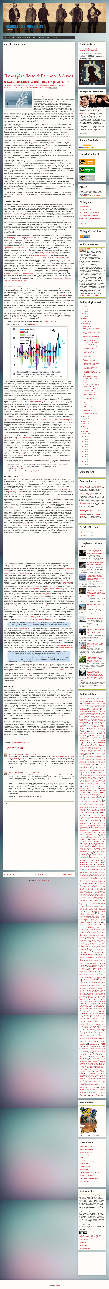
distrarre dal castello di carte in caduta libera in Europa (19, 214)
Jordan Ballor (93, 898)
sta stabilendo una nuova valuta (61, 645)
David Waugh (87, 786)
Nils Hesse (97, 977)
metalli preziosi (16, 87)
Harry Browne (97, 851)
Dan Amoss (85, 774)
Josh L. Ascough (92, 902)
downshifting (84, 797)
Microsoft (95, 963)
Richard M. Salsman (98, 1010)
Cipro (80, 766)
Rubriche (19, 37)
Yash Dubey (102, 1092)
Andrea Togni (95, 713)
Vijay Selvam (88, 1080)
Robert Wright (99, 1020)
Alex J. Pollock (86, 705)
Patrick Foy (100, 984)
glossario (97, 837)
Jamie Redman (95, 875)
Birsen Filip (102, 733)
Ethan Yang (94, 810)
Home (5, 37)
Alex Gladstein (101, 703)
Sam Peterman (90, 1029)
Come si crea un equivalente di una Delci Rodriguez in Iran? (95, 617)
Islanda (81, 866)
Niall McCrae (86, 973)
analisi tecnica (90, 711)
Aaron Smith (100, 698)
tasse (92, 1056)
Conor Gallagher (94, 770)
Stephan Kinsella (100, 1046)
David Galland (101, 780)
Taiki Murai (82, 1056)
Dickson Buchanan (92, 790)
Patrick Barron (85, 984)
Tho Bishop (82, 1061)
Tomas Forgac (100, 1067)
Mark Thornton (92, 943)
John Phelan (88, 892)
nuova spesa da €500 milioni (45, 567)
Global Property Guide (85, 1163)
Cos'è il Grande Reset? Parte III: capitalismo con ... (91, 363)
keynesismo (90, 913)
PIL (101, 999)
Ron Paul (82, 1023)
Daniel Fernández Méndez (88, 775)
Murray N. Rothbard (85, 969)
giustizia (96, 836)
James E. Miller (93, 872)
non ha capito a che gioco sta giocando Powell (20, 237)
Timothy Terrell (99, 1066)
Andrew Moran (83, 716)
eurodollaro (35, 85)
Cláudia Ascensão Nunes (99, 766)
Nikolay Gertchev (89, 977)
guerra (92, 846)
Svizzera (99, 1054)
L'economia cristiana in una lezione (89, 215)
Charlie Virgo (90, 756)
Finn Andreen (101, 815)
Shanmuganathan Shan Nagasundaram (88, 1037)
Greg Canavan (95, 843)
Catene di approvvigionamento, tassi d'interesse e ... (92, 329)
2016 (83, 449)
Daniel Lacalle (94, 778)
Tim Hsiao (81, 1066)
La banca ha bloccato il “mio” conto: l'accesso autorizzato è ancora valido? (95, 644)
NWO (22, 87)
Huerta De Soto (97, 856)
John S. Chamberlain (89, 894)
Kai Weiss (82, 906)
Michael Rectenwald (96, 962)
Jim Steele (100, 885)
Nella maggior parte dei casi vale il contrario (45, 149)
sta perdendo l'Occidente (34, 616)
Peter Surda (82, 996)
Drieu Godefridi (93, 797)
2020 (83, 439)
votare (99, 1083)
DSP (80, 799)
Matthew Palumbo (99, 949)
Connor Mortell (100, 769)
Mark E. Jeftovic (83, 941)
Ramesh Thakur (94, 1005)
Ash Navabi (100, 725)
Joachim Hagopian (93, 886)
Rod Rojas (90, 1021)
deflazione (95, 786)
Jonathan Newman (83, 898)
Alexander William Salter (92, 706)
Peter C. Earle (82, 993)
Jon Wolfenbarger (98, 897)
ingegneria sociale (85, 864)
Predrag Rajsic (83, 1001)
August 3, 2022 (34, 324)
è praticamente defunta (66, 582)
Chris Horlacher (97, 758)
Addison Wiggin (94, 700)
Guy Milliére (85, 849)
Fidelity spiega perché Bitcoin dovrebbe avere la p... (91, 351)
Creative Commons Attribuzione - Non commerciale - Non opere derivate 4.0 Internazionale (90, 1238)
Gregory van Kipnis (100, 845)
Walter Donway (91, 1084)
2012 (83, 459)
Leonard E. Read (84, 922)
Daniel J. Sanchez (98, 777)
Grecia (85, 843)
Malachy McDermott (98, 935)
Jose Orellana (82, 900)
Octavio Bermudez (86, 981)
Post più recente (9, 874)
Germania (101, 832)
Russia (93, 1026)
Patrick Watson (93, 985)
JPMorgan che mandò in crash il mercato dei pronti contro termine (46, 401)
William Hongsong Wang (92, 1089)
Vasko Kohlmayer (99, 1075)
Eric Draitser (87, 807)
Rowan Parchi (90, 1024)
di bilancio (32, 413)
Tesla (101, 1060)
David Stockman (99, 785)
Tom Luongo (89, 1067)
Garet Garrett (91, 825)
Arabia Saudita (83, 722)
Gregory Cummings (89, 845)
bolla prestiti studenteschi (97, 742)
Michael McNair (84, 959)
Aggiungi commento (10, 803)
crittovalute (102, 772)
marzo (85, 428)
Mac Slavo (91, 934)
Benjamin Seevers (101, 728)
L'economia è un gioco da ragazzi (89, 212)
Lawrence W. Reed (91, 920)
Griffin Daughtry (84, 846)
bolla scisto (85, 744)
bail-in (96, 726)
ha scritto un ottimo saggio (66, 647)
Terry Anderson (94, 1060)
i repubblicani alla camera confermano (90, 494)
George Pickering (83, 830)
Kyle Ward (84, 917)
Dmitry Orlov (87, 794)
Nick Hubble (91, 974)
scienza (99, 1031)
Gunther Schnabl (100, 848)
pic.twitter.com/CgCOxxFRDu (50, 321)
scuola (81, 1034)
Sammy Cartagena (100, 1029)
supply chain (97, 1053)
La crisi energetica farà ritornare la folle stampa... (92, 333)
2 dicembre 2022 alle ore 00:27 (31, 754)
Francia (84, 817)
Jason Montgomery (83, 878)
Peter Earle (91, 993)
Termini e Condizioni (85, 1248)
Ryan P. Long (90, 1027)
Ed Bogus (81, 803)
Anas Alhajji (86, 713)
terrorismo (82, 1060)
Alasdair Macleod (99, 701)
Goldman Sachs (53, 85)
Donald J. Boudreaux (97, 794)
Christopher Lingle (99, 761)
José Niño (100, 898)
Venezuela (82, 1076)
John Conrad (90, 889)
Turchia (89, 1071)
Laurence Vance (94, 919)
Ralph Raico (85, 1005)
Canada (89, 753)
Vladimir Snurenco (90, 1083)
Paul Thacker (91, 988)
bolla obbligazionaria (18, 85)
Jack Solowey (100, 868)
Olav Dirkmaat (96, 981)
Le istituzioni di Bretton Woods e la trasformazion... (91, 355)
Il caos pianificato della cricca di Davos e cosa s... (92, 389)
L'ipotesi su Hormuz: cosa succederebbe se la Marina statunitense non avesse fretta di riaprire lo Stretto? (95, 577)
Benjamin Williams (86, 730)
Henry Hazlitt (85, 854)
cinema (100, 764)
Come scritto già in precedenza (12, 289)
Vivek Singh (97, 1081)
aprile (85, 426)
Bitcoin (10, 85)
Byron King (100, 751)
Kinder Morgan (90, 914)
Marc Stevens (92, 937)
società (93, 1042)
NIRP (103, 977)
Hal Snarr (92, 849)
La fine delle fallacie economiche (88, 224)
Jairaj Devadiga (89, 871)
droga (100, 797)
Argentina (94, 722)
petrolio (26, 87)
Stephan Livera (84, 1048)
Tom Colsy (81, 1067)
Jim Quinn (93, 885)
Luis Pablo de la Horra (99, 932)
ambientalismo (83, 709)
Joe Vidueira (97, 888)
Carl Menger (97, 753)
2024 (83, 311)
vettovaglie (93, 1076)
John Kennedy (99, 889)
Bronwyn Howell (97, 750)
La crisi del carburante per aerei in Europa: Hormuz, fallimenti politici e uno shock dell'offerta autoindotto (96, 632)
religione (99, 1006)
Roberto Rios (82, 1021)
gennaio (85, 433)
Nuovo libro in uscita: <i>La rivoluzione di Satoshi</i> (89, 50)
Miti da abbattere (27, 37)
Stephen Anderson (94, 1048)
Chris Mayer (89, 759)
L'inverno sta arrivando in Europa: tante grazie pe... (90, 377)
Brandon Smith (91, 745)
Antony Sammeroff (98, 720)
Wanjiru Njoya (100, 1084)
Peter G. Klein (99, 993)
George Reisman (94, 830)
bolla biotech (94, 737)
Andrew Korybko (99, 714)
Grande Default (99, 841)
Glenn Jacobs (89, 837)
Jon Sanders (89, 897)
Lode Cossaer (101, 927)
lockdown (90, 928)
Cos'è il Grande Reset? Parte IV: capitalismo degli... (91, 343)
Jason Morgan (93, 878)
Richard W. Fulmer (93, 1011)
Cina (30, 85)
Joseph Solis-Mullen (93, 900)
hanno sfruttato (46, 593)
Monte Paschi (97, 968)
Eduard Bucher (83, 804)
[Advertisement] (39, 61)
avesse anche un (19, 454)
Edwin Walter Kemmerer (96, 804)
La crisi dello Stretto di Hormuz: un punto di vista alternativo (96, 563)
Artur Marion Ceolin (90, 725)
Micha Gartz (100, 954)
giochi (89, 836)
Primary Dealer (83, 1169)
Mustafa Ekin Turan (98, 969)
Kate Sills (97, 909)
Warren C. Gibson (83, 1086)
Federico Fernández (90, 814)
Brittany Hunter (86, 750)
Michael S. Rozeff (84, 963)
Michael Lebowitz (90, 957)
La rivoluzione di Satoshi (86, 209)
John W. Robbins (96, 895)
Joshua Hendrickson (92, 903)
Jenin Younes (84, 885)
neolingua (102, 971)
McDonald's (82, 951)
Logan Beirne (84, 929)
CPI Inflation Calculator (86, 1152)
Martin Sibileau (85, 946)
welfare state (90, 1087)
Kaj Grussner (90, 906)
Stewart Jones (96, 1051)
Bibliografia (41, 37)
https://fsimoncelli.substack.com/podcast (91, 195)
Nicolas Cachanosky (84, 976)
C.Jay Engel (82, 753)
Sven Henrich (83, 1054)
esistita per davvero (85, 113)
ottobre (85, 323)
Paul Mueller (82, 988)
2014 (83, 454)
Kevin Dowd (97, 911)
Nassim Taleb (82, 971)
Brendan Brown (84, 747)
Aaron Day (82, 698)
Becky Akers (92, 728)
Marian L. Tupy (82, 940)
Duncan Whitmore (89, 799)
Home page (39, 874)
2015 (83, 452)
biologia (93, 733)
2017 (83, 447)
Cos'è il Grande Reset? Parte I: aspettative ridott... (92, 405)
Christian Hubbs (89, 761)
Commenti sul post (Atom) (42, 880)
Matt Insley (100, 948)
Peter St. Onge (99, 994)
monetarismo (83, 968)
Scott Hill (90, 1032)
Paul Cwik (88, 987)
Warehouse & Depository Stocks (88, 1178)
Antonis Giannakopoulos (97, 719)
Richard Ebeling (85, 1010)
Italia (60, 85)
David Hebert (95, 781)
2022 (83, 316)
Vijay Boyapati (92, 1078)
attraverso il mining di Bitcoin (44, 605)
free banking (98, 822)
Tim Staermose (90, 1066)
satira (92, 1031)
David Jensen (90, 783)
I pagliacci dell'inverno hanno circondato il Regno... (91, 359)
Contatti (56, 37)
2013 (83, 457)
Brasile (100, 745)
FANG (81, 814)
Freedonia (82, 823)
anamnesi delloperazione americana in (90, 509)
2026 (83, 306)
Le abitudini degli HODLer (90, 413)
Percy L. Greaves (98, 991)
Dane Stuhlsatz (93, 774)
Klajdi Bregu (100, 914)
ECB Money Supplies (85, 1155)
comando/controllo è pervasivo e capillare (15, 247)
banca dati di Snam (24, 573)
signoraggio (98, 1038)
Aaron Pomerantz (91, 698)
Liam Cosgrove (88, 924)
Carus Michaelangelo (92, 755)
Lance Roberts (93, 917)
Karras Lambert (89, 909)
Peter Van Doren (92, 996)
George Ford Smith (98, 829)
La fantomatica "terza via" (47, 252)
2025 (83, 309)
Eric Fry (95, 807)
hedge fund (88, 853)
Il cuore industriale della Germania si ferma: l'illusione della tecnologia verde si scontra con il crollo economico (95, 659)
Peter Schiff (90, 994)
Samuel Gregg (84, 1031)
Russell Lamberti (83, 1026)
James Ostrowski (99, 874)
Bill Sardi (91, 732)
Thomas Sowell (87, 1064)
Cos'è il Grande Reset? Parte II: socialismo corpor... (92, 385)
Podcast (35, 37)
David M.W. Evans (84, 785)
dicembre (86, 318)
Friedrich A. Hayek (97, 823)
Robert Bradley (89, 1015)
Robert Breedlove (100, 1015)
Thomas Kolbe (92, 1063)
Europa (40, 85)
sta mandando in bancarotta (59, 595)
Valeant (81, 1075)
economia (93, 801)
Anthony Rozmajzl (99, 717)
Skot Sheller (85, 1041)
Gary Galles (84, 827)
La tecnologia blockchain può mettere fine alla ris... (91, 393)
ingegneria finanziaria (88, 862)
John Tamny (100, 894)
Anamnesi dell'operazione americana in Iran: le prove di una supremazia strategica (95, 552)
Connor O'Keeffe (83, 770)
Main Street (83, 935)
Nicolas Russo (96, 976)
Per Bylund (88, 991)
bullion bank (89, 751)
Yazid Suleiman (85, 1094)
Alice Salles (84, 708)
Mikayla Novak (91, 965)
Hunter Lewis (92, 857)
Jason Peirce (102, 878)
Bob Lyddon (95, 735)
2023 (83, 314)
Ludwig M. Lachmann (91, 931)
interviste (99, 864)
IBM (99, 857)
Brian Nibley (96, 748)
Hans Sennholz (99, 849)
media (89, 951)
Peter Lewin (82, 994)
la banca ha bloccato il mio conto (90, 487)
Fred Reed (89, 822)
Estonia (81, 810)
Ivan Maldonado (98, 866)
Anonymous (82, 509)
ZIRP (84, 1095)
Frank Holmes (94, 819)
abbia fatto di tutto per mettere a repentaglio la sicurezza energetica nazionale (42, 588)
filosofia (83, 815)
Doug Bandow (82, 796)
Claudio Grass (85, 767)
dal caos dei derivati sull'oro (11, 439)
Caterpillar (102, 755)
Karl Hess (92, 908)
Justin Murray (99, 905)
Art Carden (88, 723)
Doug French (91, 796)
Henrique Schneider (100, 853)
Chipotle (98, 756)
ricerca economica (85, 1008)
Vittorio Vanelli (88, 1081)
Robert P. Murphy (91, 1018)
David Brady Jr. (92, 780)
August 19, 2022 (34, 471)
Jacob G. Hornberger (92, 869)
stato (102, 1044)
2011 (83, 462)
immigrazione (89, 859)
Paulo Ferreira (82, 990)
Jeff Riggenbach (101, 881)
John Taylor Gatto (84, 895)
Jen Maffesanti (101, 883)
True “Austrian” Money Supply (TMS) (90, 1172)
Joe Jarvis (88, 888)
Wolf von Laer (100, 1091)
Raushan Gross (90, 1006)
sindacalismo (101, 1040)
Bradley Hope (95, 744)
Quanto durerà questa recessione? (89, 401)
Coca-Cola (100, 767)
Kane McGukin (99, 906)
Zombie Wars (45, 87)
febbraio (85, 431)
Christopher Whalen (84, 764)
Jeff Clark (86, 881)
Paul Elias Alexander (98, 987)
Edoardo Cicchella (90, 803)
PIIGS (93, 999)
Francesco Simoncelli (14, 754)
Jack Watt (81, 869)
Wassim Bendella (95, 1086)
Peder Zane (91, 990)
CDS (83, 756)
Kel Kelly (89, 911)
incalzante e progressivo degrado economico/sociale (55, 257)
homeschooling (83, 856)
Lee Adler (100, 920)
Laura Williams (84, 919)
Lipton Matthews (92, 926)
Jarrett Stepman (90, 877)
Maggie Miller (100, 934)
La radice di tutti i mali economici (88, 221)
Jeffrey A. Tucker (87, 883)
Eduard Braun (100, 803)
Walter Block (82, 1084)
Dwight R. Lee (98, 799)
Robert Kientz (95, 1016)
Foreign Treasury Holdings (87, 1160)
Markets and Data (84, 1166)
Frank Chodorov (94, 817)
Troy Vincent (82, 1071)
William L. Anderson (89, 1091)
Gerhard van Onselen (90, 832)
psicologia (87, 1003)
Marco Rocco (90, 938)
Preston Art (91, 1001)
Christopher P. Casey (84, 762)
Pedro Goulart (100, 990)
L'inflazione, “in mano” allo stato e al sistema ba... (92, 347)
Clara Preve (88, 766)
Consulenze (49, 37)
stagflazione (93, 1044)
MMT (80, 966)
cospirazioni (89, 772)
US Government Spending (87, 1175)
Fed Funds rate (83, 1158)
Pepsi (80, 991)
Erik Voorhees (100, 809)
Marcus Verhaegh (99, 938)
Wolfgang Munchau (83, 1092)
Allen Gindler (100, 708)
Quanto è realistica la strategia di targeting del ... (91, 409)
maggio (85, 423)
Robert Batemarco (95, 1013)
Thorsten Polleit (97, 1064)
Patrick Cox (93, 984)
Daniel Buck (102, 774)
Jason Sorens (84, 880)
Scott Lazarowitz (99, 1032)
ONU (87, 982)
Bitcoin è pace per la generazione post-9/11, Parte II (92, 372)
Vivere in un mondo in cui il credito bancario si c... (90, 367)
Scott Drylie (82, 1032)
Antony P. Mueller (84, 720)
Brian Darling (89, 748)
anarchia (102, 711)
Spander (81, 486)
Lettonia (81, 924)
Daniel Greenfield (101, 775)
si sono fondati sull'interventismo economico (38, 255)
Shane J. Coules (96, 1035)
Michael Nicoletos (89, 960)
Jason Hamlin (99, 877)
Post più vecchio (68, 874)
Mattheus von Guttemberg (85, 949)
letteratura (96, 922)
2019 (83, 442)
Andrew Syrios (95, 716)
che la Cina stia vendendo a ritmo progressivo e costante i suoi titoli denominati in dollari (36, 524)
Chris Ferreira (88, 758)
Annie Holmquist (89, 717)
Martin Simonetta (96, 946)
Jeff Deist (93, 881)
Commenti (84, 535)
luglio (84, 418)
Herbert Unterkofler (98, 854)
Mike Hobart (100, 965)
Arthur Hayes (97, 723)
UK (82, 1073)
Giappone (89, 834)
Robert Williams (90, 1020)
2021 (83, 437)
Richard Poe (82, 1011)
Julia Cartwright (90, 905)
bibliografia (97, 730)
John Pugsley (97, 892)
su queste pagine (62, 489)
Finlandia (93, 815)
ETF (86, 810)
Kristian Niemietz (83, 916)
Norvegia (85, 979)
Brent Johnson (96, 747)
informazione (96, 860)
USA (40, 87)
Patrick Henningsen (83, 985)
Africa (86, 701)
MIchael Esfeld (95, 956)
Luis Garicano (89, 932)
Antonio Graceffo (83, 719)
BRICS (26, 85)
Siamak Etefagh (89, 1038)
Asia (80, 726)
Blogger (58, 1285)
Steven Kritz (88, 1051)
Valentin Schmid (89, 1075)
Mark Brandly (100, 940)
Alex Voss (95, 705)
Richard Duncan (101, 1008)
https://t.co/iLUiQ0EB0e (18, 468)
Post (83, 532)
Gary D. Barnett (101, 825)
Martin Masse (102, 945)
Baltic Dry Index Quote (85, 1146)
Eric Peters (83, 809)
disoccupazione (99, 792)
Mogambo (89, 966)
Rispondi (10, 767)
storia (88, 1053)
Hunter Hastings (83, 857)
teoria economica (33, 87)
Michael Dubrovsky (84, 956)
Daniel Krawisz (83, 778)
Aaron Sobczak (83, 700)
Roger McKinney (99, 1021)
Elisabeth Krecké (83, 806)
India (99, 859)
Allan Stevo (92, 708)
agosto (85, 416)
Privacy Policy (83, 1242)
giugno (85, 421)
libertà (96, 924)
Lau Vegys (102, 917)
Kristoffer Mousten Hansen (97, 916)
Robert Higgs (85, 1016)
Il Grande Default (84, 206)
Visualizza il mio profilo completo (88, 295)
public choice (96, 1003)
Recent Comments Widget (100, 520)
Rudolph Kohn (99, 1024)
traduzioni (83, 1069)
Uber (103, 1071)
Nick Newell (100, 974)
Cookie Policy (83, 1245)
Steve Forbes (97, 1050)
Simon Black (92, 1040)
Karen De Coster (83, 908)
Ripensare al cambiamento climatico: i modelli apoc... (91, 397)
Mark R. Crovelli (96, 941)
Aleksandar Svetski (89, 703)
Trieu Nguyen (99, 1070)
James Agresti (99, 871)
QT (104, 1003)
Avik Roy (89, 726)
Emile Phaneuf (93, 806)
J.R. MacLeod (91, 868)
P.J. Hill (94, 982)
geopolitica (46, 85)
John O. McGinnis (94, 891)
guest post (89, 848)
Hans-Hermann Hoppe (85, 851)
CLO (93, 767)
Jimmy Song (82, 886)
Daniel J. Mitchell (86, 777)
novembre (86, 321)
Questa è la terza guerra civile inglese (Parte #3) (95, 605)
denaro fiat (90, 788)
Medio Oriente (66, 85)
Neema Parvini (92, 971)
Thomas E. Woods (92, 1061)
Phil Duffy (100, 998)
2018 (83, 444)
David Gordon (85, 781)
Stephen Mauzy (88, 1050)
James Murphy (88, 874)
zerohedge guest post (98, 1094)
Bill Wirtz (98, 732)
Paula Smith (100, 988)
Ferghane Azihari (101, 814)
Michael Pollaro (83, 962)
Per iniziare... (12, 37)
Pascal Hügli (101, 982)
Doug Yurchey (101, 796)
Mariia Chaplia (91, 940)
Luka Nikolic (84, 934)
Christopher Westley (97, 762)
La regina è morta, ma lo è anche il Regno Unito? (90, 339)
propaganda (101, 1001)
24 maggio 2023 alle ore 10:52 (31, 772)
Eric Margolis (102, 807)
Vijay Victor (96, 1080)
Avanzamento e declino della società (89, 218)
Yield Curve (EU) (84, 1181)
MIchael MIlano (95, 959)
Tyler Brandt (97, 1071)
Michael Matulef (101, 957)
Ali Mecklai (102, 706)
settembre (86, 326)
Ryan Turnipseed (99, 1027)
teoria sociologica (97, 1058)
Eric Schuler (91, 809)
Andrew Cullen (89, 714)
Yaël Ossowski (93, 1092)
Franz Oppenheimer (94, 820)
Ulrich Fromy (91, 1073)
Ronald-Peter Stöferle (93, 1023)
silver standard (83, 1040)
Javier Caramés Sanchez (95, 880)
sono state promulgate (26, 437)
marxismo (91, 948)
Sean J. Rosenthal (93, 1034)
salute (81, 1029)
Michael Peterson (99, 960)
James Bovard (83, 872)
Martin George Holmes (91, 945)
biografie (86, 733)
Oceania (102, 979)
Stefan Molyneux (90, 1046)
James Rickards (84, 875)
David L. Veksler (99, 783)
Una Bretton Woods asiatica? (91, 336)
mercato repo (7, 87)
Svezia (92, 1054)
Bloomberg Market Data (86, 1149)
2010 (83, 464)
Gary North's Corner (98, 827)
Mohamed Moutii (99, 966)
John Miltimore (83, 891)
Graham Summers (87, 841)
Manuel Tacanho (83, 937)
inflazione (82, 860)
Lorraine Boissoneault (95, 929)
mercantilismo (87, 952)
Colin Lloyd (82, 769)
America (95, 709)
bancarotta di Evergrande (15, 491)
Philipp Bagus (83, 999)
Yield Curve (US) (84, 1184)
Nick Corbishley (96, 973)
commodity (90, 769)
